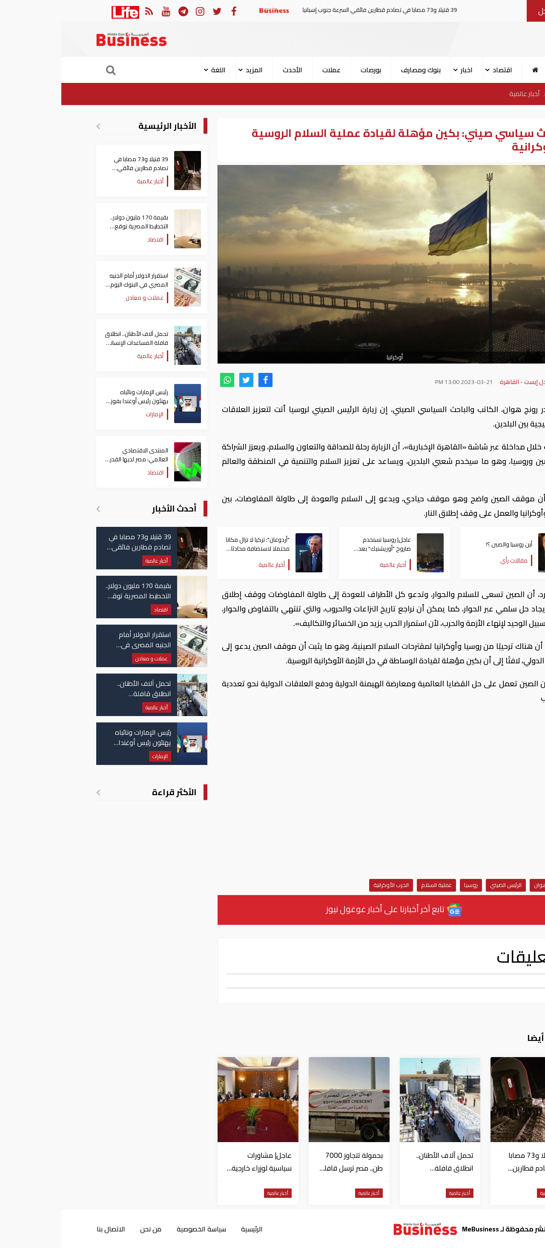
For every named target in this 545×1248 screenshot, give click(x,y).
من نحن (89, 1228)
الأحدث (231, 69)
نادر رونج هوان (489, 885)
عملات (270, 69)
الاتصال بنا (49, 1228)
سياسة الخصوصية (140, 1228)
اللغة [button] (157, 69)
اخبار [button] (405, 69)
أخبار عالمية (463, 94)
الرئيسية (499, 94)
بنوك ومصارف (359, 69)
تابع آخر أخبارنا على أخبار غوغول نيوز (333, 909)
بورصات (309, 69)
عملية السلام (375, 885)
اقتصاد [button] (441, 69)
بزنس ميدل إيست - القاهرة (472, 381)
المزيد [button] (192, 69)
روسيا (409, 885)
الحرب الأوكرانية (329, 885)
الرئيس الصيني (444, 885)
